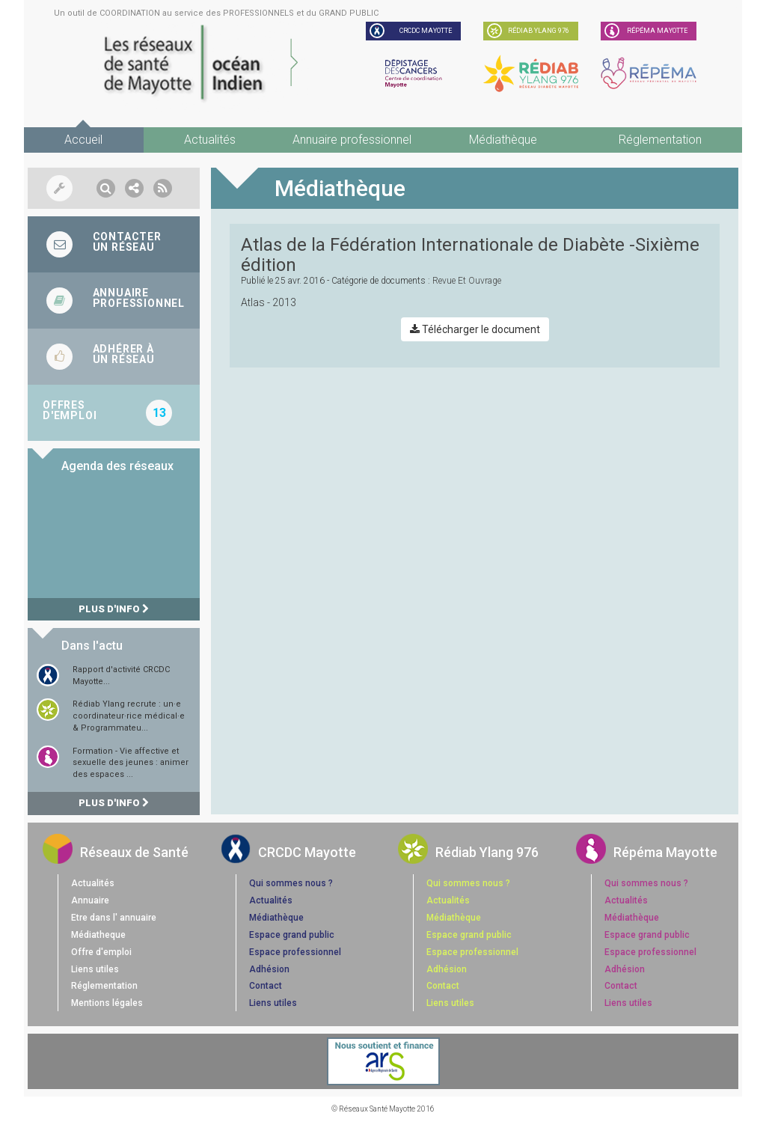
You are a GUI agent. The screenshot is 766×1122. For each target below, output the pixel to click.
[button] (105, 188)
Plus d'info (114, 609)
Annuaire (90, 900)
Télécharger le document (475, 329)
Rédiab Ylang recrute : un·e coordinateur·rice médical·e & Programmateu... (129, 715)
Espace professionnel (295, 952)
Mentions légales (107, 1003)
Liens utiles (95, 969)
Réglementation (660, 139)
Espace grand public (291, 935)
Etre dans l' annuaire (113, 917)
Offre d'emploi (101, 952)
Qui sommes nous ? (291, 883)
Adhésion (269, 969)
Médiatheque (98, 935)
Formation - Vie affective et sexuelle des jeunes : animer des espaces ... (131, 762)
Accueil (83, 139)
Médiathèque (503, 139)
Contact (265, 986)
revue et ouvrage (466, 280)
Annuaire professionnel (351, 139)
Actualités (210, 139)
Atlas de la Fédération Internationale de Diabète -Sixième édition (470, 254)
